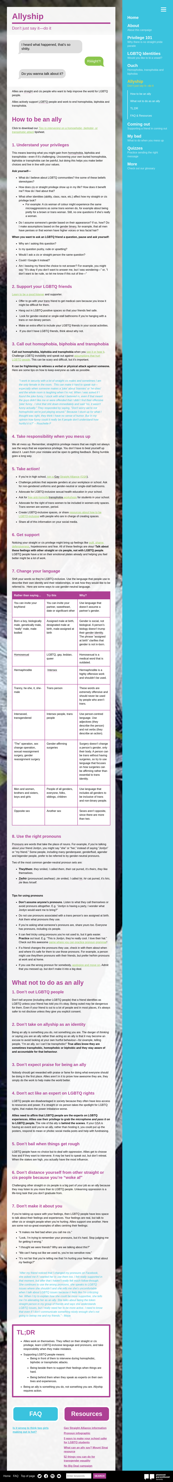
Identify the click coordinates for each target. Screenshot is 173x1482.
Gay (56, 476)
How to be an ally (140, 93)
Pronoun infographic (77, 1433)
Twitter (40, 1476)
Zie (21, 878)
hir (80, 878)
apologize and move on (86, 965)
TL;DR (134, 108)
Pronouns (18, 844)
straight (28, 91)
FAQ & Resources (141, 115)
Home (7, 1476)
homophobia (75, 152)
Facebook (46, 1476)
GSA (97, 1123)
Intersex (52, 670)
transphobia (56, 497)
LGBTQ (43, 101)
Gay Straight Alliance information (85, 1428)
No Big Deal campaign (78, 1465)
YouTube (59, 1476)
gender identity (94, 632)
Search (100, 1476)
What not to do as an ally (145, 101)
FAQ (15, 1476)
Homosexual (21, 654)
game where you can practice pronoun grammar (78, 942)
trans (47, 301)
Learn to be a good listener (28, 294)
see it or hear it (95, 351)
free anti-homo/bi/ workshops (52, 497)
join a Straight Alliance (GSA (67, 477)
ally (25, 1032)
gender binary (68, 226)
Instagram (53, 1476)
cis (33, 187)
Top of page (28, 1476)
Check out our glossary (147, 166)
